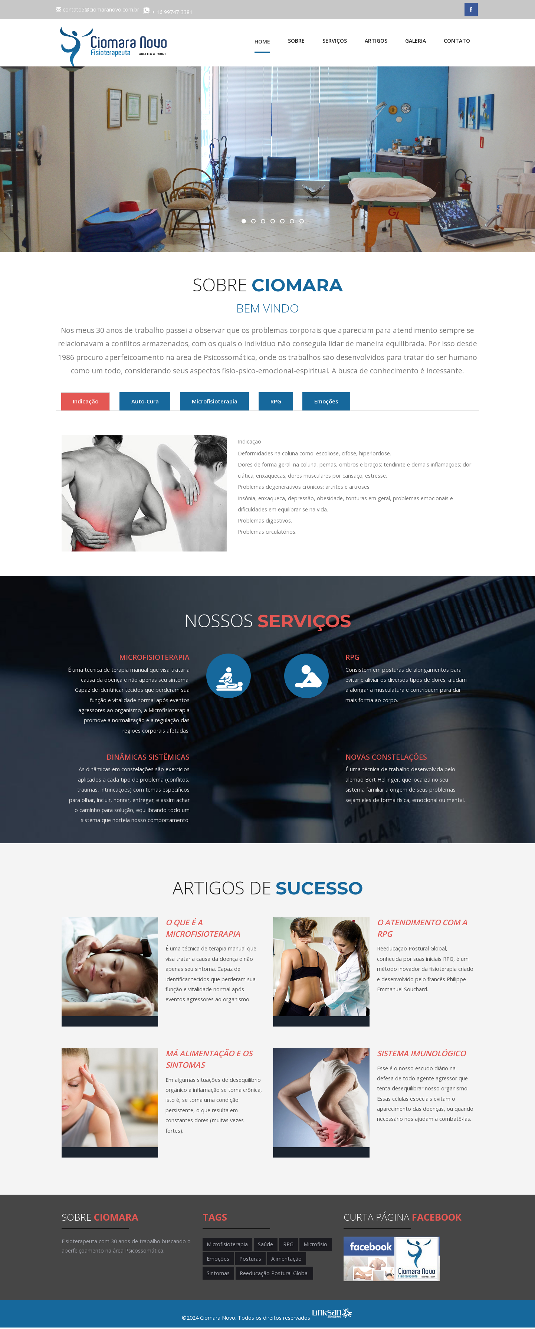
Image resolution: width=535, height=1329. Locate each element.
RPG (285, 1245)
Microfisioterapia (226, 1245)
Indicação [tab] (93, 402)
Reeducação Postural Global (272, 1274)
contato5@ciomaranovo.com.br (101, 9)
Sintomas (217, 1274)
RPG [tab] (336, 402)
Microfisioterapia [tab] (257, 402)
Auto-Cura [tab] (170, 402)
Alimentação (284, 1259)
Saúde (264, 1245)
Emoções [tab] (403, 402)
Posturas (249, 1259)
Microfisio (312, 1245)
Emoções (217, 1259)
